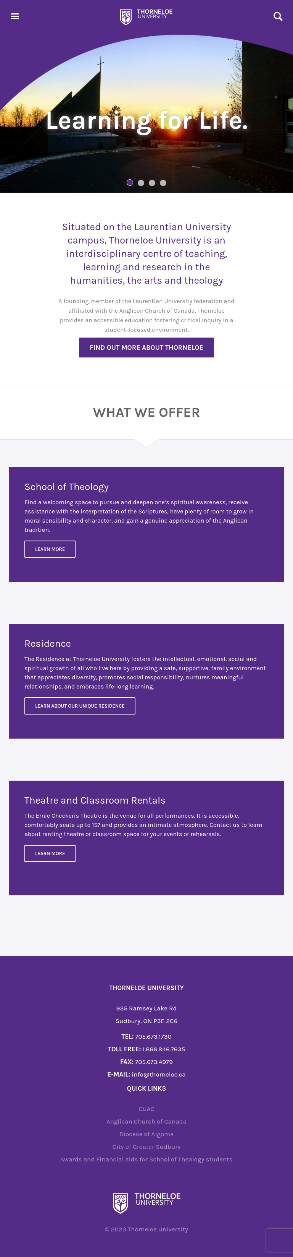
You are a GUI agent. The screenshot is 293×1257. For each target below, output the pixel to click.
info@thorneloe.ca (158, 1074)
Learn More (50, 549)
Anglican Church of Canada (146, 1121)
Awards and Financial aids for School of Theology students (146, 1159)
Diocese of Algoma (146, 1134)
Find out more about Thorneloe (146, 347)
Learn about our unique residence (80, 706)
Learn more (50, 853)
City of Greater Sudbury (147, 1146)
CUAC (146, 1108)
